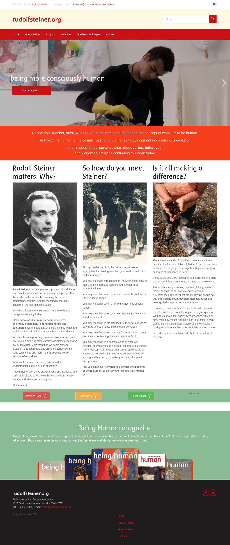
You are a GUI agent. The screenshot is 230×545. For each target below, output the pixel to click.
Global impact (138, 396)
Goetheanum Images (88, 34)
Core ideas (86, 396)
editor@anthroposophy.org (56, 507)
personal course (107, 148)
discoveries (133, 148)
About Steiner (32, 34)
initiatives (153, 148)
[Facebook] (206, 493)
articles (110, 34)
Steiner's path (30, 90)
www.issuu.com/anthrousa (130, 440)
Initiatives (66, 34)
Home (16, 34)
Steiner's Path (33, 396)
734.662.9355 (39, 4)
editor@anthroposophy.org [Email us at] (93, 4)
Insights (50, 34)
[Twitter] (213, 493)
